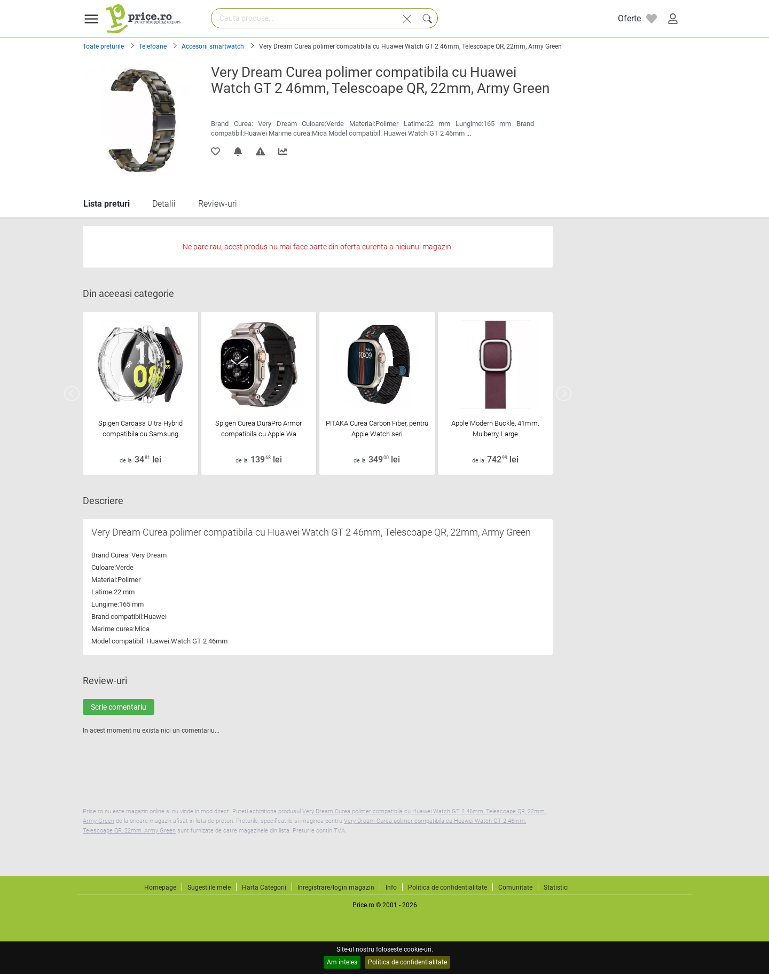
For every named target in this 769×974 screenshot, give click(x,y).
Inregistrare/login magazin (335, 887)
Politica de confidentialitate (407, 962)
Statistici (556, 887)
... (468, 133)
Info (391, 887)
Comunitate (515, 887)
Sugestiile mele (209, 887)
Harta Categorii (264, 887)
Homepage (160, 887)
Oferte (629, 18)
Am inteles (342, 962)
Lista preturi (106, 204)
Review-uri (217, 204)
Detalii (164, 204)
